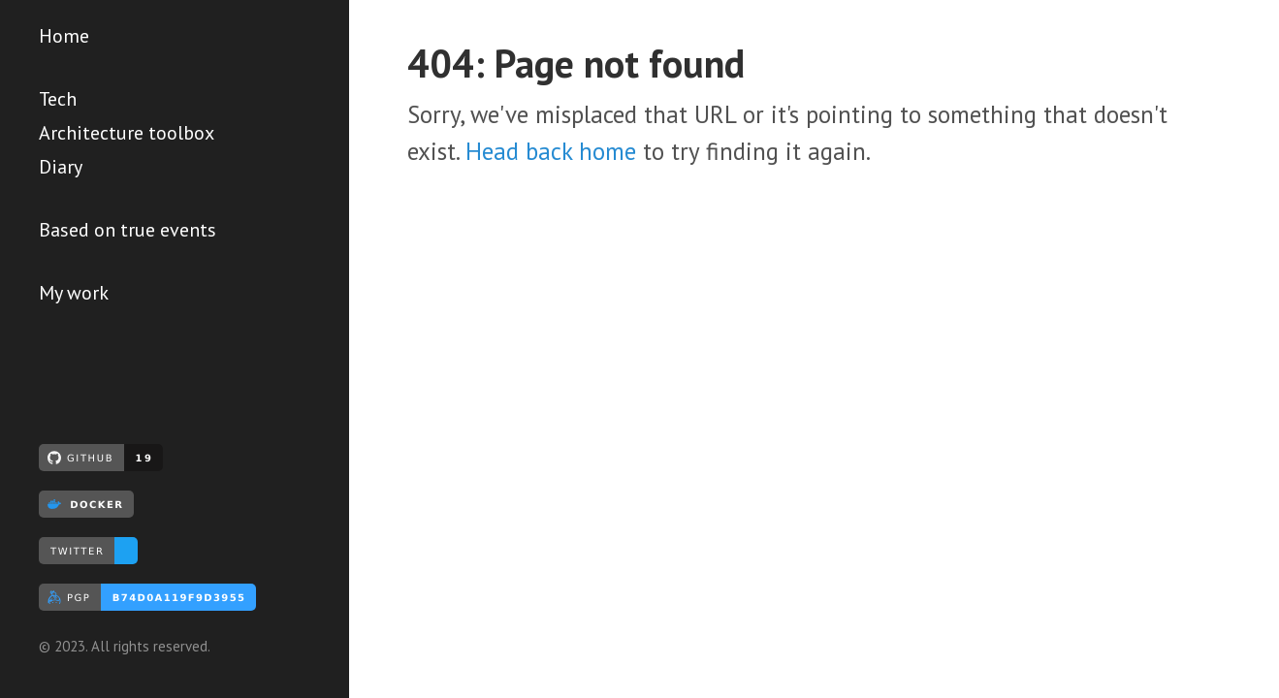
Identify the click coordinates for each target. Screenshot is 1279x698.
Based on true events (127, 229)
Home (64, 35)
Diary (60, 166)
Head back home (550, 151)
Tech (58, 98)
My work (74, 292)
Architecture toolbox (126, 132)
